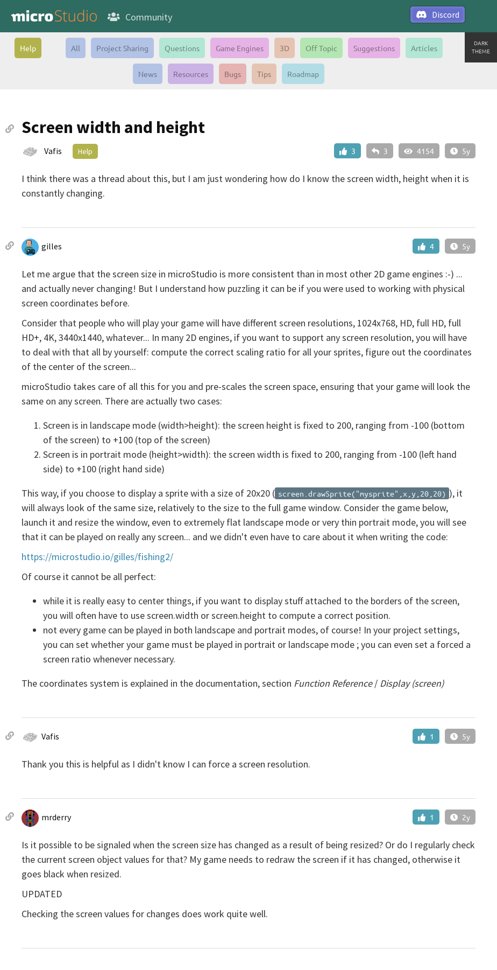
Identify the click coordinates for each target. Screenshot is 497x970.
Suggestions (374, 48)
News (147, 74)
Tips (264, 74)
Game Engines (240, 48)
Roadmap (303, 74)
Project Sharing (122, 48)
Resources (190, 74)
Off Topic (321, 48)
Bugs (232, 74)
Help (28, 48)
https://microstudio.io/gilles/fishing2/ (97, 556)
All (75, 48)
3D (284, 48)
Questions (182, 48)
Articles (424, 48)
